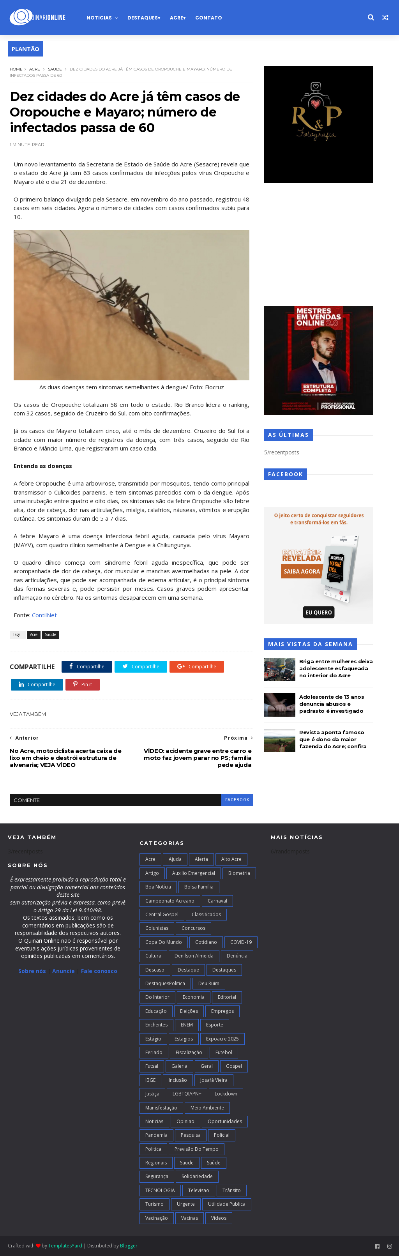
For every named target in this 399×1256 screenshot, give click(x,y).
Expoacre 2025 (222, 1038)
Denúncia (237, 955)
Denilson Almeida (194, 955)
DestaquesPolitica (165, 983)
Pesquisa (191, 1135)
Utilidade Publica (226, 1204)
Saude (55, 69)
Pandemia (156, 1135)
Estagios (184, 1038)
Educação (156, 1011)
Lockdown (226, 1093)
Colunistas (156, 928)
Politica (153, 1149)
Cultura (153, 955)
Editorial (227, 997)
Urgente (186, 1204)
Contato (208, 17)
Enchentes (156, 1024)
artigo (152, 873)
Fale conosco (99, 971)
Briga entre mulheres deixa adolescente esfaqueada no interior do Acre (336, 668)
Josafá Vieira (214, 1080)
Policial (222, 1135)
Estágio (153, 1038)
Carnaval (217, 900)
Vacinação (156, 1218)
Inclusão (178, 1080)
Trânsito (231, 1190)
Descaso (154, 969)
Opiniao (185, 1121)
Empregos (222, 1011)
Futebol (223, 1052)
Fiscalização (189, 1052)
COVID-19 (241, 942)
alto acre (231, 859)
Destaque (188, 969)
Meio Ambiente (207, 1107)
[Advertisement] (318, 245)
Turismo (154, 1204)
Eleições (189, 1011)
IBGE (150, 1080)
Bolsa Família (199, 886)
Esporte (214, 1024)
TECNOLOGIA (160, 1190)
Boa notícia (158, 886)
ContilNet (44, 615)
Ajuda (175, 859)
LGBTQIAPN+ (187, 1093)
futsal (151, 1066)
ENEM (187, 1024)
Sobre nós (32, 971)
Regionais (156, 1162)
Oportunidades (225, 1121)
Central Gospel (161, 914)
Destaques (142, 17)
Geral (207, 1066)
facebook (237, 800)
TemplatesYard (65, 1245)
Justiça (152, 1093)
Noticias (99, 17)
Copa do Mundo (163, 942)
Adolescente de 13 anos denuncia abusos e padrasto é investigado (331, 704)
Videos (218, 1218)
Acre (176, 17)
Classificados (206, 914)
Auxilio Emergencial (193, 873)
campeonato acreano (169, 900)
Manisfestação (161, 1107)
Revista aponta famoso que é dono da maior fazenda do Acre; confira (332, 739)
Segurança (156, 1176)
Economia (194, 997)
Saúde (214, 1162)
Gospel (234, 1066)
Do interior (157, 997)
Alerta (201, 859)
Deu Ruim (208, 983)
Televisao (198, 1190)
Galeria (179, 1066)
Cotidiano (206, 942)
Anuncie (64, 971)
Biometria (239, 873)
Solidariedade (197, 1176)
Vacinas (189, 1218)
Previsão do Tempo (197, 1149)
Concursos (193, 928)
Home (16, 69)
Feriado (153, 1052)
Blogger (129, 1245)
